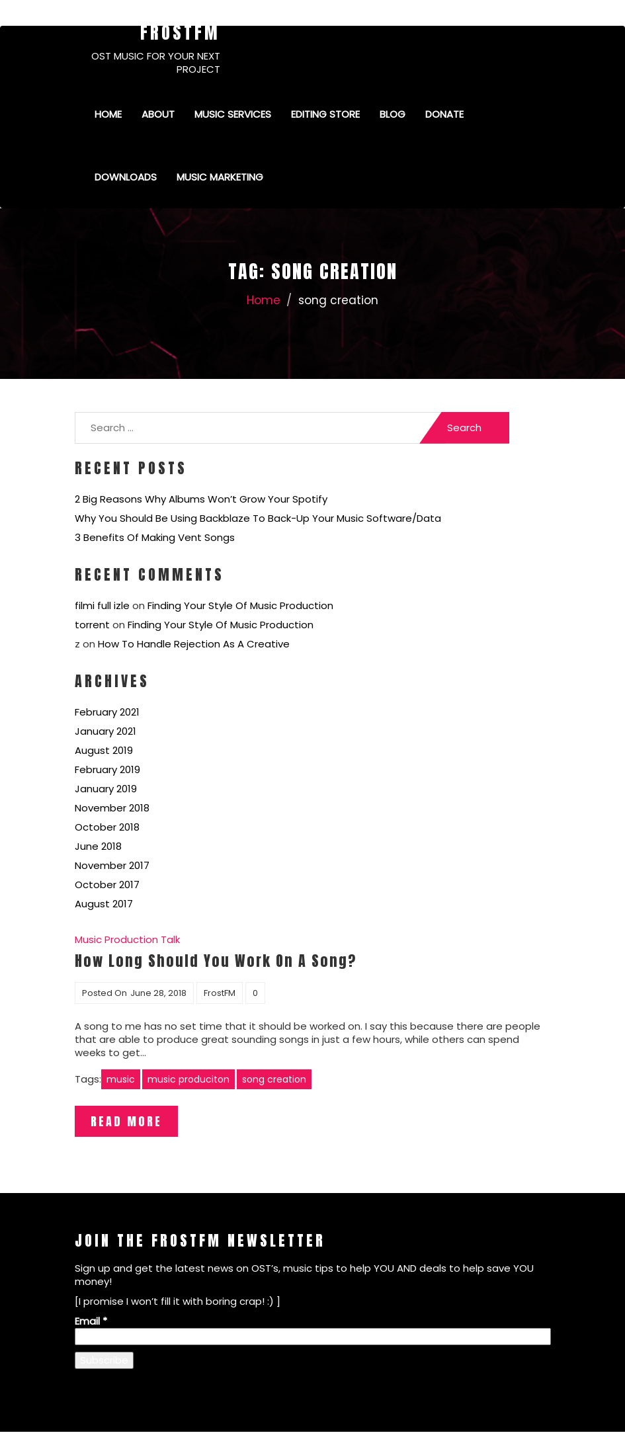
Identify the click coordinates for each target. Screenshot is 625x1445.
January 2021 (105, 731)
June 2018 (98, 846)
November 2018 (112, 808)
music (120, 1079)
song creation (274, 1079)
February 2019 (107, 769)
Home (108, 114)
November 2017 (112, 865)
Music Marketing (220, 177)
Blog (392, 114)
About (158, 114)
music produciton (188, 1079)
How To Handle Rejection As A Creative (194, 644)
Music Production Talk (127, 939)
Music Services (232, 114)
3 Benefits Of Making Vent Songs (155, 537)
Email (91, 1321)
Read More (126, 1121)
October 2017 (107, 884)
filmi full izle (102, 605)
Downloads (126, 177)
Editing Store (325, 114)
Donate (444, 114)
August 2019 (104, 750)
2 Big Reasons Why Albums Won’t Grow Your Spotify (201, 499)
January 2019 (106, 789)
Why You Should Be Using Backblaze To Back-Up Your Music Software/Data (258, 518)
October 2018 (107, 827)
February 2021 (107, 712)
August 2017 (104, 904)
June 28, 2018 (158, 993)
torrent (92, 625)
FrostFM (180, 32)
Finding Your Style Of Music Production (240, 605)
